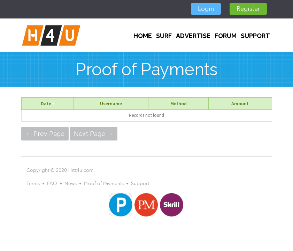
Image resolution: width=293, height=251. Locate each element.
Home (142, 35)
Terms (33, 184)
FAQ (52, 184)
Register (248, 9)
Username (111, 103)
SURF (164, 35)
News (70, 184)
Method (178, 103)
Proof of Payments (104, 184)
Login (206, 9)
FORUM (226, 35)
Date (47, 103)
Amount (240, 103)
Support (255, 35)
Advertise (193, 35)
